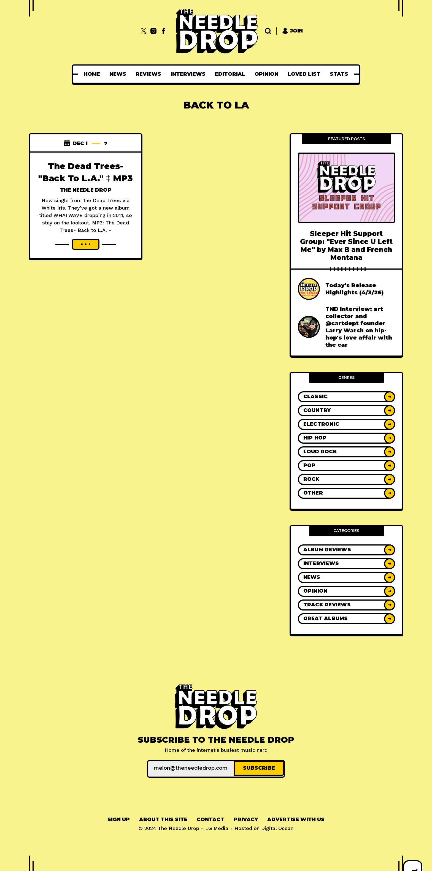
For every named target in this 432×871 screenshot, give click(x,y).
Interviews (188, 74)
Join (292, 31)
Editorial (230, 74)
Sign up (118, 818)
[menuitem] (92, 74)
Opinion (266, 74)
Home (92, 74)
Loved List (304, 74)
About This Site (163, 818)
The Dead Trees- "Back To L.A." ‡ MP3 (85, 177)
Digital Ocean (277, 827)
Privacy (246, 818)
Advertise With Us (296, 818)
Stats (339, 74)
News (117, 74)
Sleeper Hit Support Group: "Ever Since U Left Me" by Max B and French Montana (346, 246)
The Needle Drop (85, 202)
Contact (210, 818)
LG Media (216, 827)
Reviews (148, 74)
